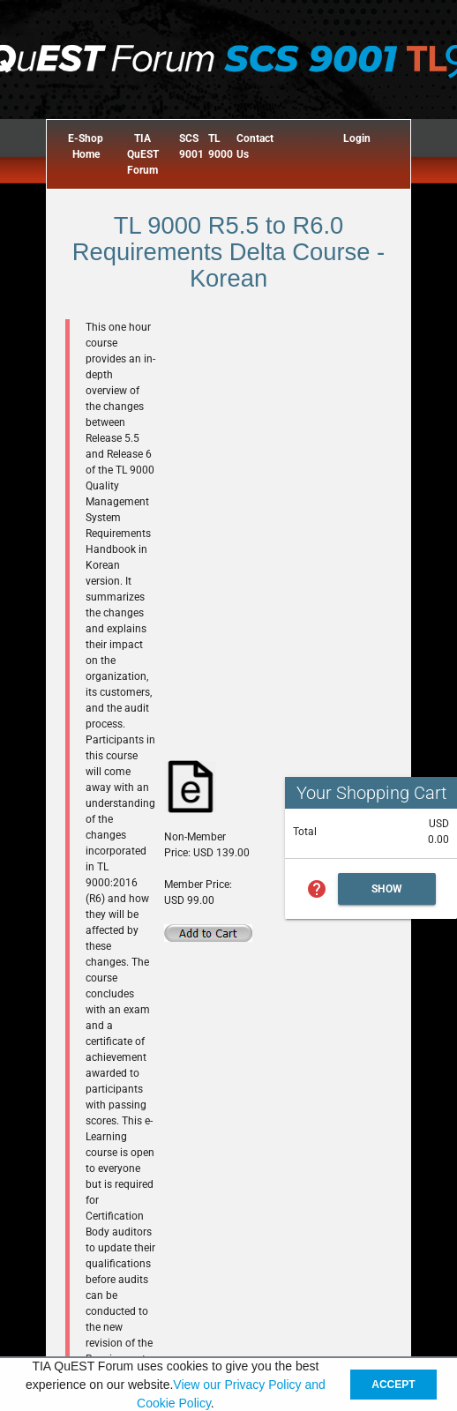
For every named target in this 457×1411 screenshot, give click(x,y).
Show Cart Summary (387, 894)
